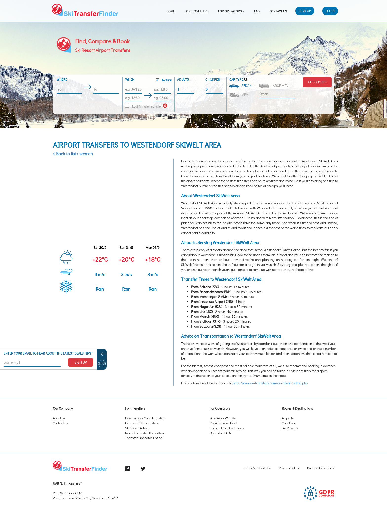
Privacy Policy (289, 468)
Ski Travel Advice (137, 428)
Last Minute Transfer (143, 106)
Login (330, 10)
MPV (239, 94)
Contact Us (278, 11)
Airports (288, 418)
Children (212, 79)
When (148, 80)
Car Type (236, 79)
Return (164, 80)
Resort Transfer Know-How (144, 433)
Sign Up (305, 10)
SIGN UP (81, 362)
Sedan (240, 85)
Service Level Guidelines (227, 428)
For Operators (231, 11)
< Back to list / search (73, 154)
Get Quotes (317, 82)
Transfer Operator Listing (143, 437)
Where (62, 79)
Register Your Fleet (223, 423)
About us (59, 418)
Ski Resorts (290, 428)
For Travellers (196, 11)
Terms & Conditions (257, 468)
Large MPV (274, 85)
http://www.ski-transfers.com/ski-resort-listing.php (270, 383)
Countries (289, 423)
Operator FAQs (221, 433)
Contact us (60, 423)
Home (170, 11)
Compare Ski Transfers (142, 423)
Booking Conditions (320, 468)
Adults (183, 79)
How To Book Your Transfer (144, 418)
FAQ (257, 11)
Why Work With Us (223, 418)
